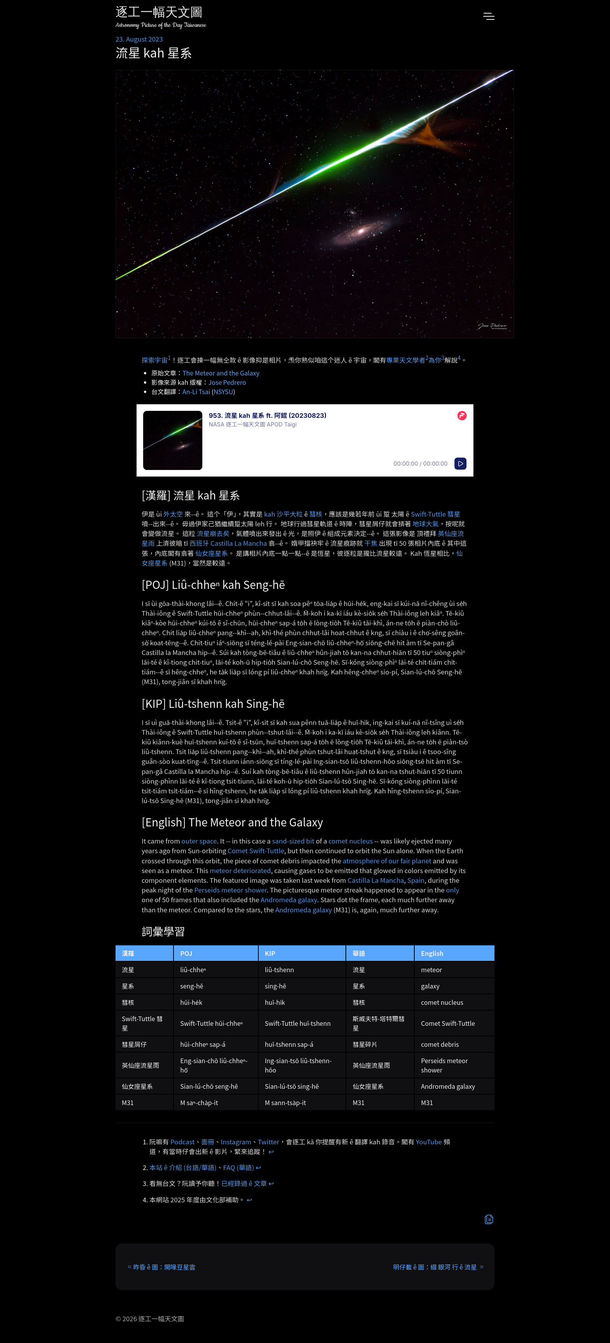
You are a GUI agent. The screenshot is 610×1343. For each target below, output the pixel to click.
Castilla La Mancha (238, 543)
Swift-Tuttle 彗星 (435, 514)
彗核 (316, 514)
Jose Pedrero (227, 382)
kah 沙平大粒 (283, 514)
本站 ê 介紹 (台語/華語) (183, 1167)
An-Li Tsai (196, 391)
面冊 (207, 1141)
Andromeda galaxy (289, 899)
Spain (415, 880)
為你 (435, 360)
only (452, 889)
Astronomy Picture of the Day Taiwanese (161, 25)
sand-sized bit (293, 840)
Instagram (236, 1141)
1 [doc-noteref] (169, 358)
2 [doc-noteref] (426, 358)
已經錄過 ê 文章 (244, 1183)
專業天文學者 (406, 360)
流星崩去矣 (213, 533)
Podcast (182, 1141)
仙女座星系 (211, 553)
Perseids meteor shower (230, 889)
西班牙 (199, 543)
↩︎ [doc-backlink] (271, 1151)
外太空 (173, 514)
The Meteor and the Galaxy (220, 372)
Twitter (268, 1141)
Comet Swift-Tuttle (256, 850)
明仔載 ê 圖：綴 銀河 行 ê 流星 (435, 1266)
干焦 (371, 543)
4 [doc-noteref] (459, 358)
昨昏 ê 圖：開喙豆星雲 (164, 1266)
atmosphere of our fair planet (387, 860)
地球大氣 (426, 523)
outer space (199, 840)
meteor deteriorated (240, 870)
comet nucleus (350, 840)
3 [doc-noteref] (443, 358)
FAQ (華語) (238, 1167)
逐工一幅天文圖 (159, 13)
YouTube (429, 1141)
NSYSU (223, 391)
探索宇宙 (155, 360)
